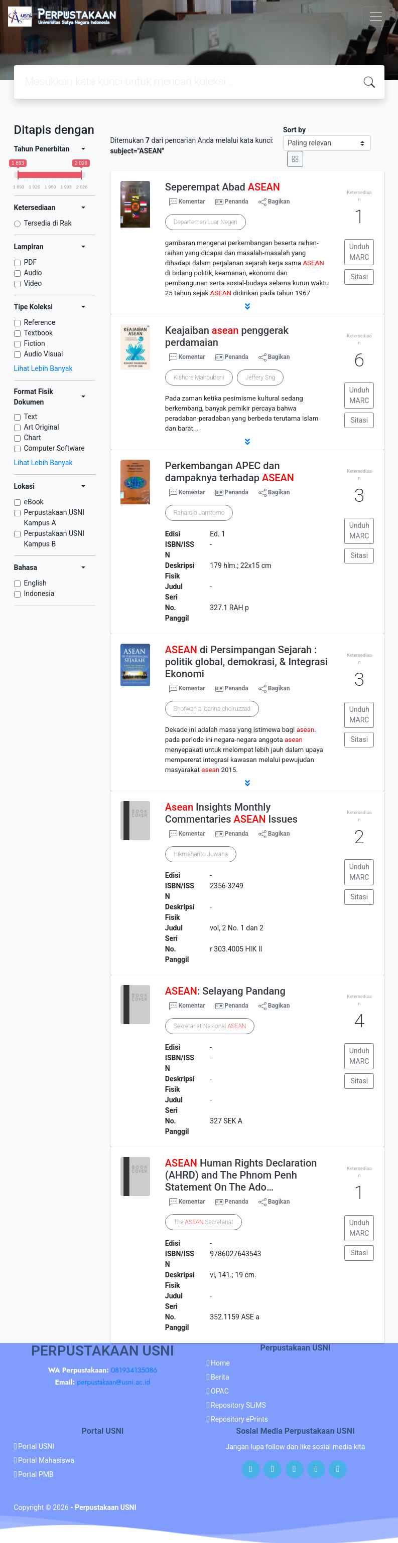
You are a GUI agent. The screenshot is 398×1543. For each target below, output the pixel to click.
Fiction (34, 343)
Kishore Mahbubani (199, 377)
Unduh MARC (359, 252)
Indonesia (39, 594)
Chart (32, 438)
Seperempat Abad (222, 187)
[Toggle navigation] (376, 17)
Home (220, 1363)
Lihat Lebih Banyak (43, 368)
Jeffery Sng (260, 377)
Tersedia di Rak (48, 223)
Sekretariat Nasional (210, 1026)
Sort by (294, 130)
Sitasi (359, 277)
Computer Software (54, 448)
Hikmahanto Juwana (201, 854)
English (35, 583)
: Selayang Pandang (225, 991)
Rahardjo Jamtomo (199, 512)
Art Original (41, 427)
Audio (33, 273)
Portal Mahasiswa (46, 1460)
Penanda (236, 201)
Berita (220, 1377)
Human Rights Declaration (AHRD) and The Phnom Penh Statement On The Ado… (241, 1175)
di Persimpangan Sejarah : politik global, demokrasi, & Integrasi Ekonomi (246, 662)
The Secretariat (203, 1222)
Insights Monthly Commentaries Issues (231, 813)
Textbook (38, 333)
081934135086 (134, 1370)
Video (33, 283)
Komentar (187, 202)
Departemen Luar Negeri (205, 222)
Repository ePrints (239, 1419)
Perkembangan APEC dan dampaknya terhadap (229, 472)
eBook (34, 502)
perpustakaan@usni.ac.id (113, 1382)
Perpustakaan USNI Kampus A (54, 517)
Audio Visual (43, 354)
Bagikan (274, 202)
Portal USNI (36, 1446)
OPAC (220, 1391)
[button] (247, 306)
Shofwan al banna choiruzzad (212, 708)
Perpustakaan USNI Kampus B (54, 538)
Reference (40, 322)
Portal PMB (36, 1474)
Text (31, 417)
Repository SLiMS (238, 1405)
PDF (30, 262)
